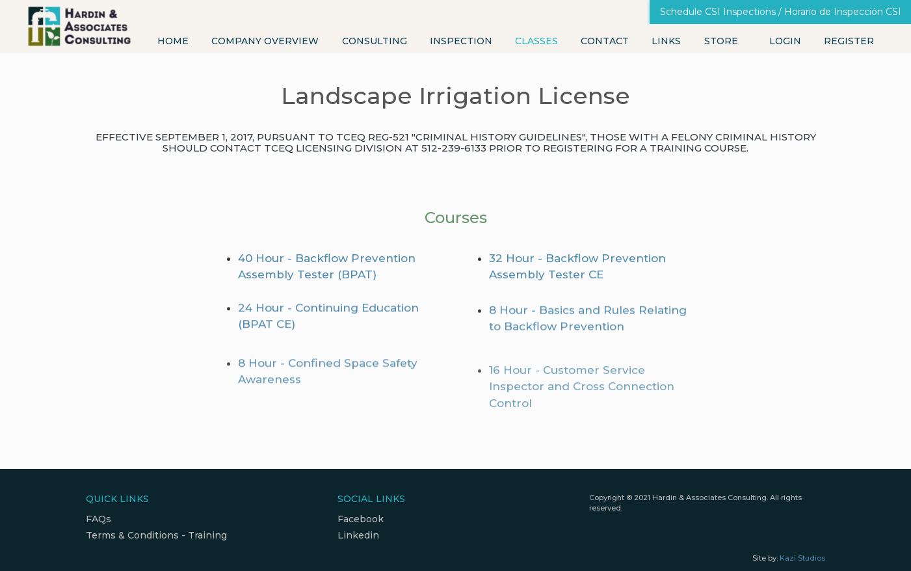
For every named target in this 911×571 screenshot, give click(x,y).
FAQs (98, 519)
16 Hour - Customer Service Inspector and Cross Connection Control (581, 416)
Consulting (374, 41)
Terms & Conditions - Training (156, 535)
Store (721, 41)
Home (173, 41)
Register (849, 41)
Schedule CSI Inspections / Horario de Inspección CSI (780, 12)
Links (666, 41)
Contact (605, 41)
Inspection (461, 41)
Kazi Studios (802, 558)
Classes (536, 41)
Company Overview (265, 41)
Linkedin (358, 535)
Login (785, 41)
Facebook (360, 519)
